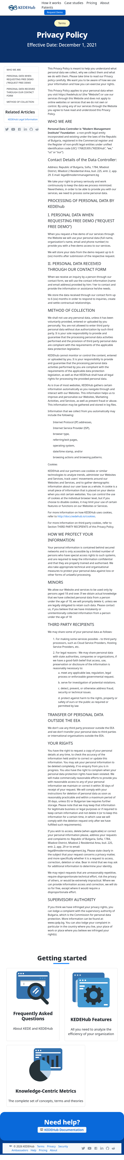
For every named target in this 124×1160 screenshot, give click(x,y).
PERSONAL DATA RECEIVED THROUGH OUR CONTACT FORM (21, 92)
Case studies (73, 3)
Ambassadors (20, 1150)
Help (33, 1150)
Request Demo (55, 12)
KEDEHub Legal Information (23, 119)
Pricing (92, 3)
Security (63, 1146)
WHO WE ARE (14, 69)
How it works (51, 3)
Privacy (51, 1146)
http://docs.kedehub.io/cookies (76, 516)
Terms (62, 23)
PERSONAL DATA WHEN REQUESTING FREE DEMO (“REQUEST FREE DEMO (20, 79)
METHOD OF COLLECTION (20, 101)
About (104, 3)
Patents (47, 7)
